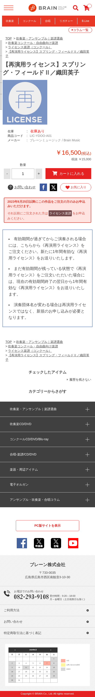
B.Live (85, 21)
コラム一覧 (81, 30)
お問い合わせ (22, 187)
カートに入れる (68, 173)
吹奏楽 (10, 21)
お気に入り (75, 187)
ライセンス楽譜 (60, 213)
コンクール (29, 21)
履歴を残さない (80, 379)
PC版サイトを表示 (47, 525)
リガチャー (66, 21)
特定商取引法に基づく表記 (22, 633)
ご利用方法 (11, 610)
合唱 (47, 21)
